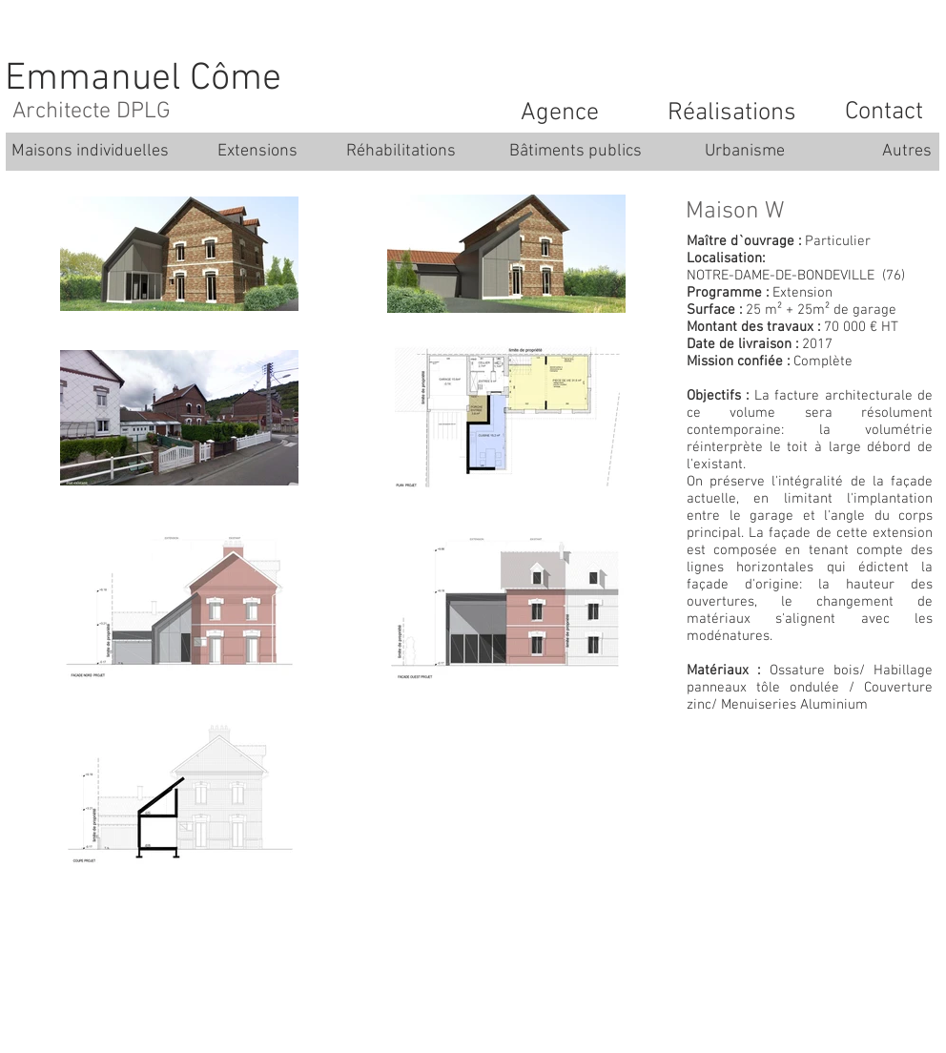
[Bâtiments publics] (575, 152)
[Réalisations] (731, 113)
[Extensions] (257, 152)
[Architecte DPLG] (91, 112)
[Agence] (559, 113)
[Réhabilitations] (400, 152)
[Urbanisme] (745, 152)
